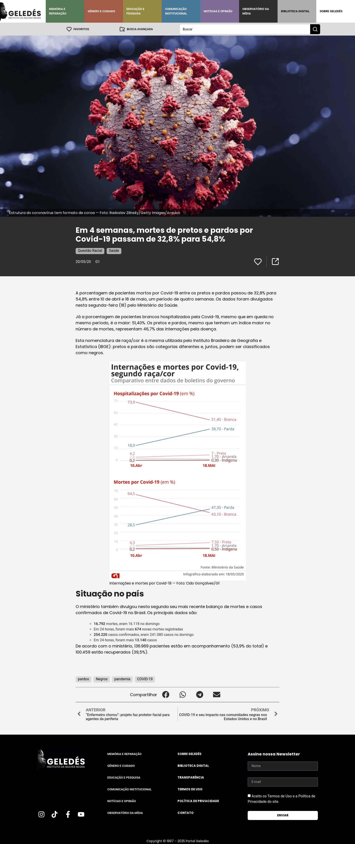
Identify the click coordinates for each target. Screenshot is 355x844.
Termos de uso (190, 789)
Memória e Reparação (57, 11)
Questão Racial (90, 250)
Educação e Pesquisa (135, 11)
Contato (186, 812)
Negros (102, 679)
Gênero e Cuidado (101, 11)
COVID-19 (145, 679)
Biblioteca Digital (295, 11)
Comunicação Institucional (176, 11)
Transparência (191, 777)
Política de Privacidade (198, 801)
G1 (97, 261)
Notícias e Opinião (218, 11)
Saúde (114, 250)
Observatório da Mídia (255, 11)
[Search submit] (315, 29)
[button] (165, 694)
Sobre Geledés (331, 11)
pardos (83, 679)
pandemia (122, 679)
